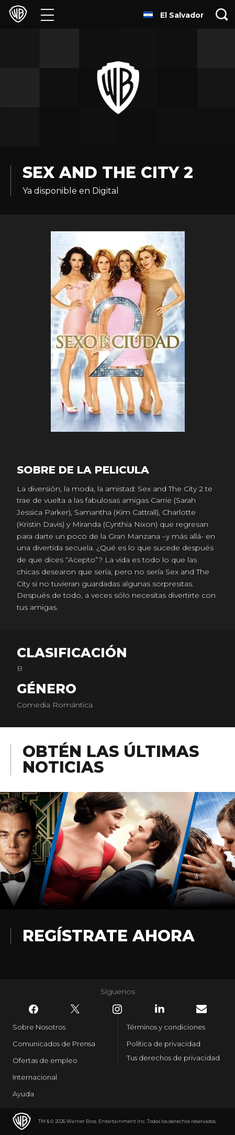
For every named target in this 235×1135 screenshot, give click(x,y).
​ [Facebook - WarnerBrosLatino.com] (33, 1009)
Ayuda (23, 1094)
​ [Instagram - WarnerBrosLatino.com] (117, 1009)
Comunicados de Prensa (54, 1043)
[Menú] (47, 14)
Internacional (35, 1077)
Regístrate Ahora (109, 935)
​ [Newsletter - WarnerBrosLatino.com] (201, 1009)
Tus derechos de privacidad (173, 1058)
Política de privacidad (163, 1043)
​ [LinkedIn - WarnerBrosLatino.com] (159, 1008)
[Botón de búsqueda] (222, 14)
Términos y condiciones (166, 1027)
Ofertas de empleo (45, 1060)
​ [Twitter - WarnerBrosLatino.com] (75, 1009)
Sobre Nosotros (39, 1027)
